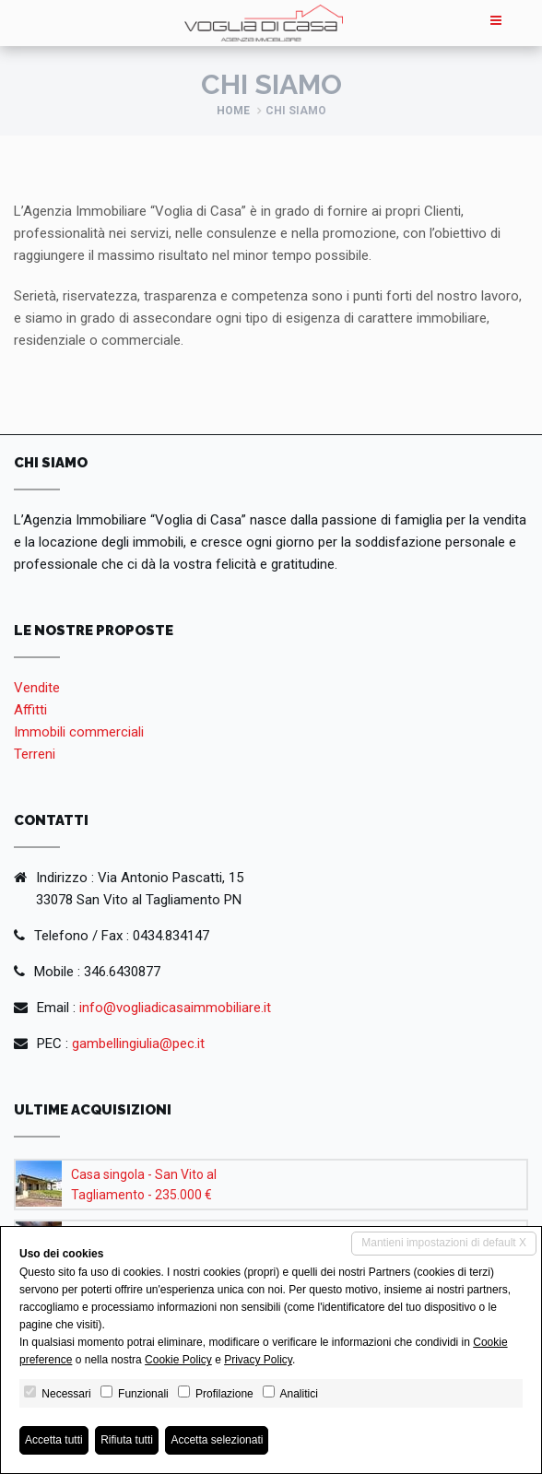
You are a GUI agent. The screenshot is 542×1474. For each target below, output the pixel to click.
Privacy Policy (258, 1359)
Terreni (34, 754)
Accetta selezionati (217, 1439)
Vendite (37, 687)
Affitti (30, 710)
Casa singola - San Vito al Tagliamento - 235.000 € (144, 1184)
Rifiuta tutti (126, 1439)
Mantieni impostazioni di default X (443, 1242)
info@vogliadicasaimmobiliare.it (175, 1007)
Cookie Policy (178, 1359)
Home (233, 110)
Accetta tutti (54, 1439)
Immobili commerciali (79, 732)
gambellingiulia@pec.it (138, 1043)
